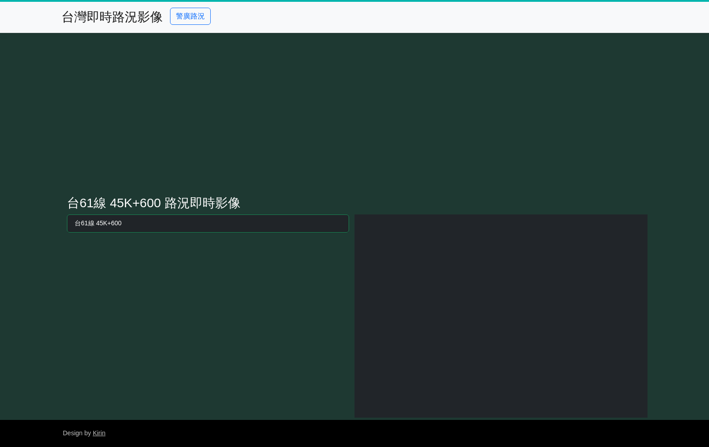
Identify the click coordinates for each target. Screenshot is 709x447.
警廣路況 (190, 16)
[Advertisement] (354, 114)
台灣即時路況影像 (112, 17)
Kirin (99, 433)
